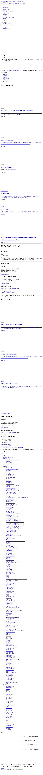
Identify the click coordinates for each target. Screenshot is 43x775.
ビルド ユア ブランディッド (12, 625)
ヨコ (7, 660)
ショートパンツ (9, 712)
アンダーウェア (9, 727)
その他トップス (9, 701)
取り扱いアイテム (7, 685)
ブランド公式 (6, 79)
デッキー (8, 585)
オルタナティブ (9, 534)
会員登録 (8, 1)
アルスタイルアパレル (11, 492)
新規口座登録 (26, 258)
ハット (7, 723)
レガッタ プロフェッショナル (13, 678)
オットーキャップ (10, 532)
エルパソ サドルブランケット (13, 516)
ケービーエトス (9, 550)
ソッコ (7, 575)
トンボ (7, 594)
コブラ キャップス (10, 557)
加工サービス (6, 13)
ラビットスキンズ (10, 668)
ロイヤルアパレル (10, 680)
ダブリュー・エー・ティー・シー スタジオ (16, 579)
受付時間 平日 (10, 288)
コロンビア (8, 558)
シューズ (8, 718)
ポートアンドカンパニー (11, 647)
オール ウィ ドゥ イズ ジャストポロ (14, 526)
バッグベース (9, 613)
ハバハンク (8, 614)
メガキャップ (9, 655)
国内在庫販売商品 (10, 686)
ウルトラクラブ (9, 505)
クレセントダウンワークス (12, 469)
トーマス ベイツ (9, 588)
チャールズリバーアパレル (12, 580)
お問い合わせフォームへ (6, 283)
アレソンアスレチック (11, 493)
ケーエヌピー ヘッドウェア (12, 549)
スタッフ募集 (9, 462)
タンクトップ (9, 698)
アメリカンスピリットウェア (12, 490)
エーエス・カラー (10, 507)
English (2, 1)
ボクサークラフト (10, 648)
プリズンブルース (10, 627)
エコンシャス (9, 508)
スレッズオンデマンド (11, 573)
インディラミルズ (10, 499)
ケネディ (8, 473)
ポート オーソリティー (11, 645)
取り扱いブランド (7, 28)
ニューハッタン (9, 599)
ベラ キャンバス (9, 644)
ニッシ (7, 595)
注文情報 (5, 77)
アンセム (8, 494)
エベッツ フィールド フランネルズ (14, 513)
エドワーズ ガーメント (11, 511)
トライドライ (9, 592)
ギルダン (8, 542)
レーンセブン (9, 661)
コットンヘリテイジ (10, 556)
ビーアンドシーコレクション (12, 617)
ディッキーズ (9, 584)
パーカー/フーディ (10, 694)
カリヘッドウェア (10, 538)
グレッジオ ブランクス (11, 547)
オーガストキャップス (11, 530)
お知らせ (5, 14)
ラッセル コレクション (11, 667)
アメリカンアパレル (10, 489)
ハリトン (8, 615)
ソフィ (7, 576)
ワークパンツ (9, 710)
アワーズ (8, 478)
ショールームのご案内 (8, 17)
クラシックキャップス (11, 546)
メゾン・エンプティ (10, 656)
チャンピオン (9, 581)
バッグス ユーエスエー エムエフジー (14, 610)
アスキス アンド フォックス (12, 485)
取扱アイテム (6, 9)
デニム (7, 706)
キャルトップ (9, 467)
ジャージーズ (9, 568)
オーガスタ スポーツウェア (12, 528)
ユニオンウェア (9, 475)
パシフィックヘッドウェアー (12, 607)
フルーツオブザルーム (11, 629)
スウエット (8, 695)
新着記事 (5, 74)
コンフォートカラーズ (11, 562)
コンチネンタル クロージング (13, 561)
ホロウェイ (8, 649)
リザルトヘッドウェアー (11, 672)
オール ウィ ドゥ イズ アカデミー (14, 519)
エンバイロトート (10, 518)
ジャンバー (8, 704)
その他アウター (9, 705)
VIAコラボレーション (8, 11)
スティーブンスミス (10, 477)
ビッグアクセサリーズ (11, 622)
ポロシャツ (8, 699)
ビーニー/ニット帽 (10, 724)
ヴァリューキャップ (10, 500)
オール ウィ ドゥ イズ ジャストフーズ (15, 524)
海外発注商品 (9, 687)
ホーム (4, 27)
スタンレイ (8, 481)
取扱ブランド (6, 7)
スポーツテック (9, 572)
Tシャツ (8, 689)
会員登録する (6, 413)
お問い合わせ (6, 78)
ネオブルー (8, 470)
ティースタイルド (10, 583)
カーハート (8, 537)
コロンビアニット (10, 560)
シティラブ (8, 566)
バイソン (8, 604)
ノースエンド (9, 603)
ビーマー (8, 621)
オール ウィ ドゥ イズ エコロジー (14, 520)
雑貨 (7, 720)
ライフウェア (9, 663)
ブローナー (8, 634)
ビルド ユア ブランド (11, 626)
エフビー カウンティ (10, 512)
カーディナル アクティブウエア (13, 535)
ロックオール (9, 482)
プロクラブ (8, 636)
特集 (4, 10)
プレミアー (8, 633)
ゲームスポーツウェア (11, 551)
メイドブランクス (10, 653)
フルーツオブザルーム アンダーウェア (15, 630)
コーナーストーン (10, 554)
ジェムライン (9, 553)
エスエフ (8, 509)
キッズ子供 (8, 729)
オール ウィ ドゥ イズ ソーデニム (14, 527)
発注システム (6, 81)
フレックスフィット (10, 632)
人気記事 (5, 75)
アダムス (8, 486)
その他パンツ (9, 713)
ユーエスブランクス (10, 657)
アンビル (8, 496)
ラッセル (8, 666)
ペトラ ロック (9, 642)
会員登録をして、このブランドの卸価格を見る (12, 70)
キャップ (8, 721)
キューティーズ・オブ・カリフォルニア (15, 541)
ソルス (7, 577)
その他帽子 (8, 725)
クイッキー (8, 545)
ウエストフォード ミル (11, 504)
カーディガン (9, 697)
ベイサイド (8, 640)
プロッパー (8, 637)
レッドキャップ (9, 679)
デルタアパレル (9, 587)
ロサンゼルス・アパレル (11, 682)
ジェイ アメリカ (9, 565)
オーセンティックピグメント (12, 531)
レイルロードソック (10, 676)
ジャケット (8, 702)
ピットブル (8, 623)
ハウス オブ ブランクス (11, 606)
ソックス (8, 728)
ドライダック (9, 589)
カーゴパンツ (9, 708)
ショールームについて (6, 291)
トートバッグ (9, 714)
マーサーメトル (9, 651)
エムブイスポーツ (10, 515)
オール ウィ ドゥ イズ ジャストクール (15, 522)
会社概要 (8, 461)
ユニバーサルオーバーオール (12, 659)
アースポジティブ (10, 484)
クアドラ (8, 543)
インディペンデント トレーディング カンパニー (17, 497)
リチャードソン (9, 674)
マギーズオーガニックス (11, 652)
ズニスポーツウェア (10, 474)
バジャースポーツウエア (11, 608)
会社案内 (5, 15)
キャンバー (8, 539)
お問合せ (5, 18)
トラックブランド (10, 591)
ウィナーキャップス (10, 503)
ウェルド (8, 471)
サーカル (8, 564)
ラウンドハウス (9, 664)
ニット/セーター (9, 691)
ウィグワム (8, 501)
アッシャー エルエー (10, 488)
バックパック (9, 716)
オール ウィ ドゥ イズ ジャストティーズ (15, 523)
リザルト (8, 671)
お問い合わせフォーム (6, 444)
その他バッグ (9, 717)
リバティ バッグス (10, 675)
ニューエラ (8, 598)
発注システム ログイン (18, 1)
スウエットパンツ (10, 709)
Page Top (2, 768)
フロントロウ (9, 638)
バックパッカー (9, 611)
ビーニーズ (8, 619)
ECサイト (9, 292)
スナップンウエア (10, 570)
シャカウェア (9, 569)
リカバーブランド (10, 670)
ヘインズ (8, 641)
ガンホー (8, 480)
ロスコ (7, 683)
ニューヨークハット (10, 600)
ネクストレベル (9, 602)
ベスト (7, 693)
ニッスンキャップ (10, 596)
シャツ (7, 690)
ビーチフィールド (10, 618)
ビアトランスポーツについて (12, 459)
